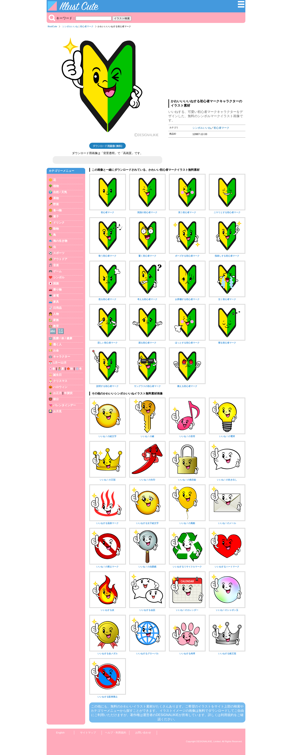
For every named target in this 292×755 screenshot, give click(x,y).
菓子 (56, 216)
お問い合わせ (143, 732)
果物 (56, 198)
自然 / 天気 (60, 192)
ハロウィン (60, 387)
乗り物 (57, 289)
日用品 (57, 307)
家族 (56, 320)
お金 (56, 350)
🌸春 (52, 368)
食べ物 (57, 210)
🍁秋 (70, 368)
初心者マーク (86, 26)
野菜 (56, 204)
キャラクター (61, 356)
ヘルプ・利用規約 (115, 732)
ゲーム (57, 271)
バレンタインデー (64, 405)
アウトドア (60, 259)
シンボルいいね (70, 26)
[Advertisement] (206, 64)
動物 (56, 228)
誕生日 (57, 374)
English (60, 732)
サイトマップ (88, 732)
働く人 (57, 344)
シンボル (58, 277)
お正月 (57, 393)
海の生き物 (60, 240)
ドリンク (58, 222)
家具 (56, 301)
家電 (56, 295)
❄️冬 (78, 368)
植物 (56, 186)
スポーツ (58, 253)
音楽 (56, 265)
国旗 (56, 283)
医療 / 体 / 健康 (62, 338)
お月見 (57, 411)
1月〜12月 (60, 362)
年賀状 (68, 393)
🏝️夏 (61, 368)
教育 (56, 326)
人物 (56, 313)
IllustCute (52, 26)
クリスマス (60, 380)
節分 (56, 399)
